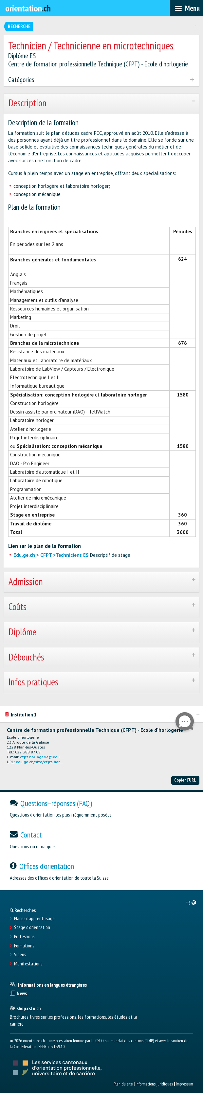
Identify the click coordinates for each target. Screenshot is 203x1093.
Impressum (184, 1084)
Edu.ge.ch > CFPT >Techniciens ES (51, 555)
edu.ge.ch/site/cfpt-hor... (39, 761)
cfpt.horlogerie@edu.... (42, 756)
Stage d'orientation (32, 927)
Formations (24, 946)
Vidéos (20, 955)
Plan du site (123, 1084)
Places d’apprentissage (34, 919)
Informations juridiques (154, 1084)
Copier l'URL (185, 780)
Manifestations (28, 964)
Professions (24, 937)
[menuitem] (191, 902)
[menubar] (186, 8)
